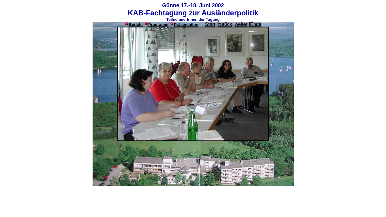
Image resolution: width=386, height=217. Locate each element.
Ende (255, 24)
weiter (241, 24)
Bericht (136, 24)
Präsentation (186, 24)
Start (210, 24)
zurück (225, 24)
